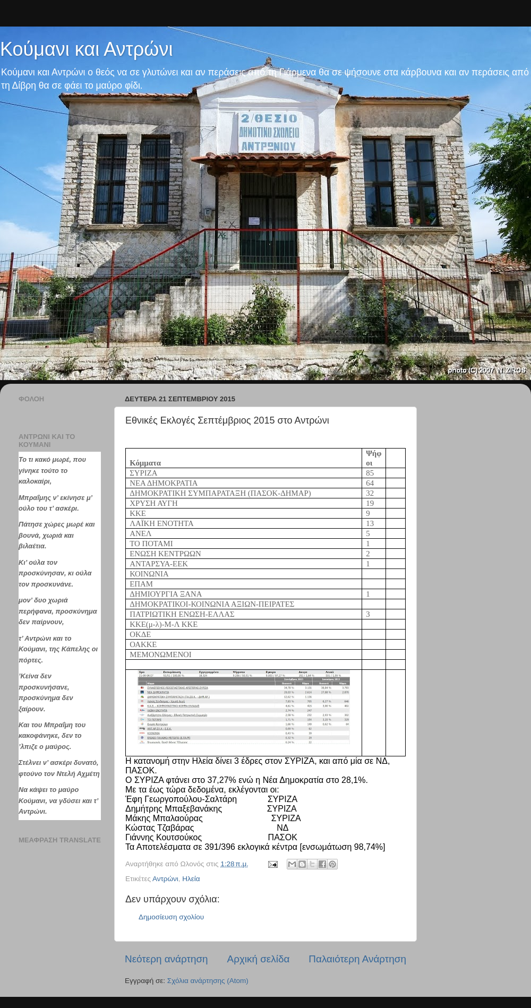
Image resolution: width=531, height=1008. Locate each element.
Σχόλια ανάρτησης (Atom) (208, 981)
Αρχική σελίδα (258, 958)
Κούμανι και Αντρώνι (86, 49)
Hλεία (191, 879)
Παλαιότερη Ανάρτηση (357, 958)
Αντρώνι (165, 879)
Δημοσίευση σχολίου (171, 917)
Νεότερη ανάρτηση (166, 958)
